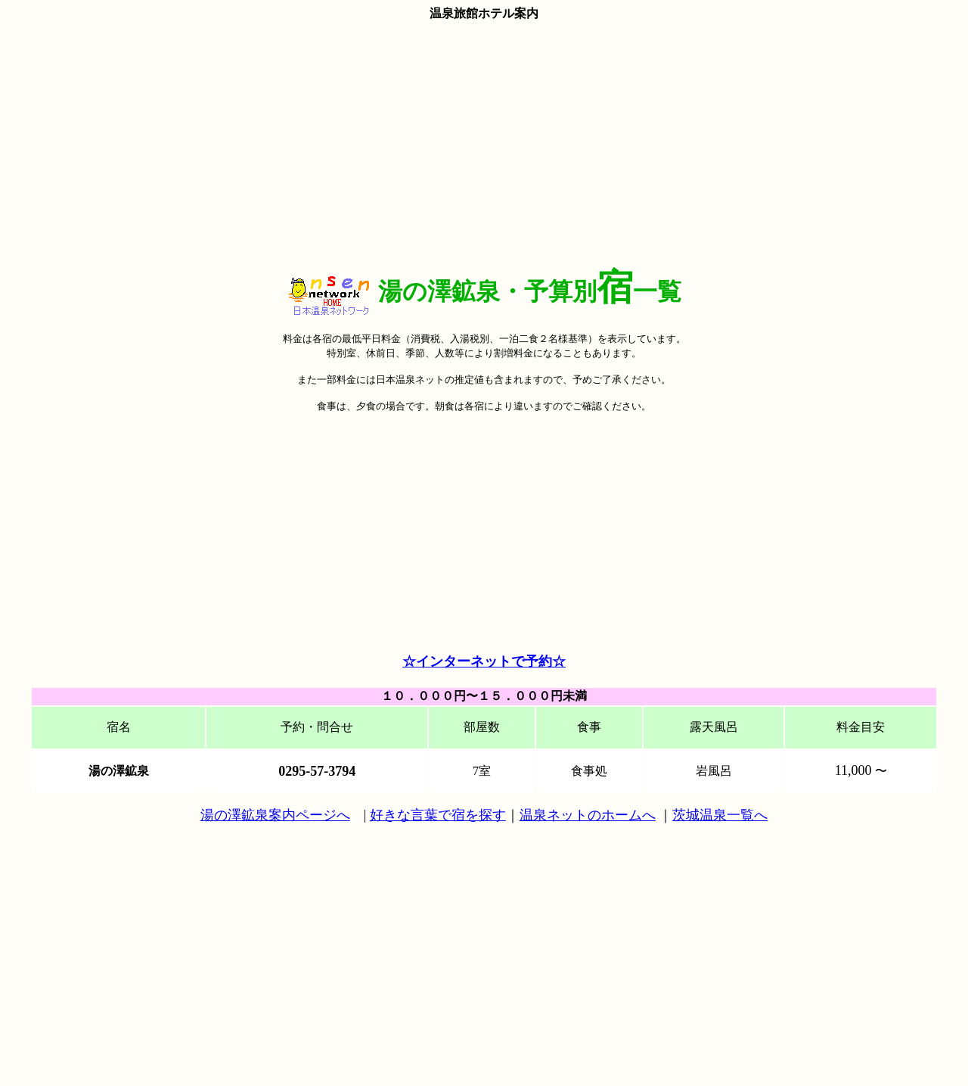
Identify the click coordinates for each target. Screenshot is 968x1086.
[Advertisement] (484, 141)
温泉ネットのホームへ (588, 815)
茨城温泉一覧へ (720, 815)
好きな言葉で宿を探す (438, 815)
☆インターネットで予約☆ (484, 661)
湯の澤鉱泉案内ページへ (275, 815)
